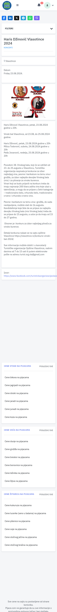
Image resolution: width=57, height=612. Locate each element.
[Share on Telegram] (23, 18)
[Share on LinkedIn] (10, 18)
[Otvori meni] (17, 5)
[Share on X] (16, 18)
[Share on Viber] (37, 18)
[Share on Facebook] (4, 18)
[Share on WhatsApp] (30, 18)
